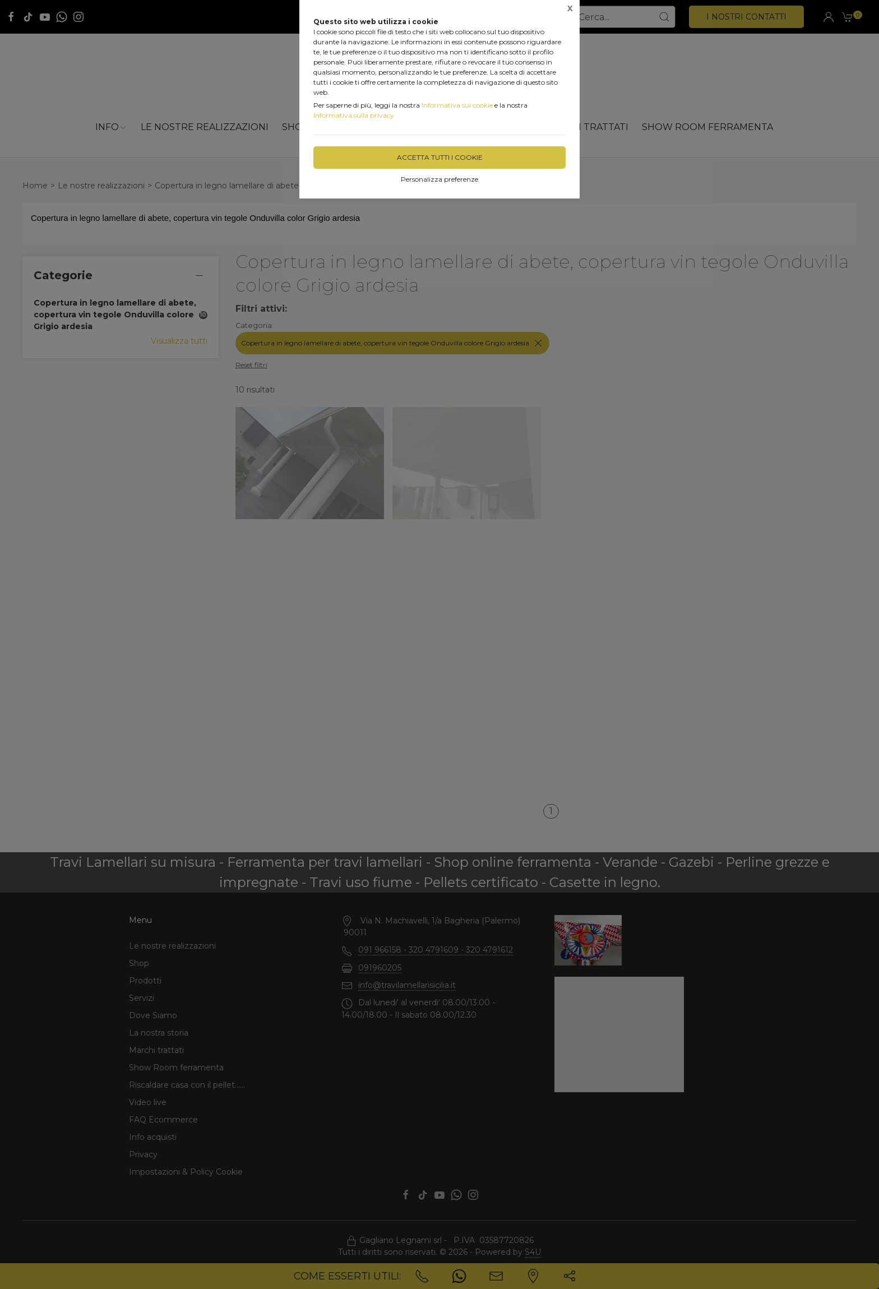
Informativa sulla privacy (353, 115)
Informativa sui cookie (457, 105)
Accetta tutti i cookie (440, 157)
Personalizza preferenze (439, 179)
